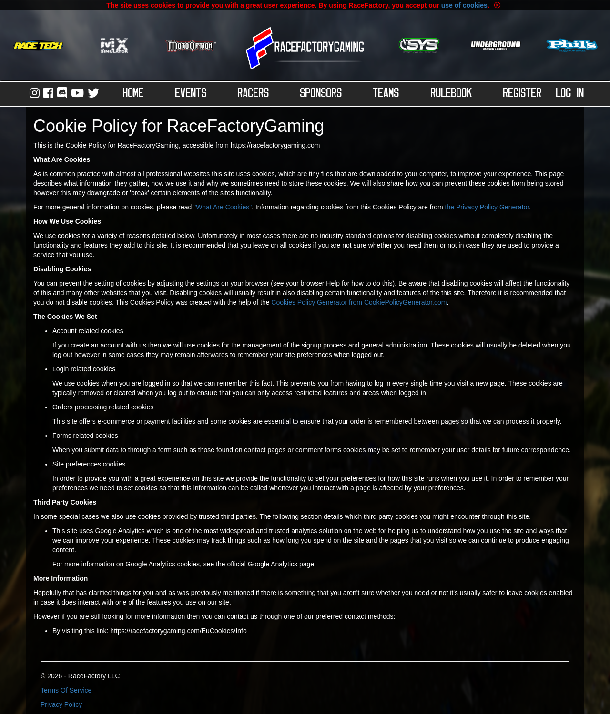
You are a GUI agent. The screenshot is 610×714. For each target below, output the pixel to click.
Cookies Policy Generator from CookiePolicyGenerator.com (359, 302)
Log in (570, 93)
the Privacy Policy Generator (487, 207)
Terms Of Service (66, 690)
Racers (253, 93)
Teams (386, 93)
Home (133, 93)
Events (191, 93)
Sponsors (321, 93)
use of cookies (464, 5)
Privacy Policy (61, 704)
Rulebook (451, 93)
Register (522, 93)
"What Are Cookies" (222, 207)
